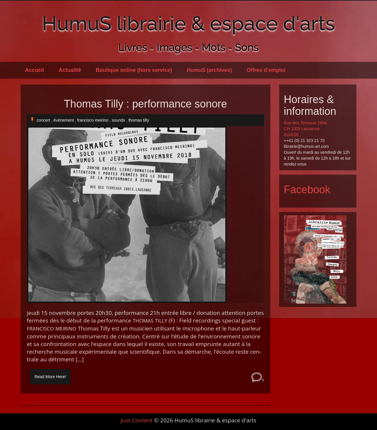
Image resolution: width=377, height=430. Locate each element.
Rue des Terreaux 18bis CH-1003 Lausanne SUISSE (306, 128)
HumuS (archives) (209, 70)
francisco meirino (92, 120)
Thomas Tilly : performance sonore (145, 104)
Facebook (307, 189)
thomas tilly (138, 120)
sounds (118, 120)
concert (43, 120)
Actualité (70, 70)
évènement (64, 120)
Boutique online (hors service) (134, 70)
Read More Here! (50, 376)
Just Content (137, 420)
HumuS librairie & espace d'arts (188, 23)
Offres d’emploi (266, 70)
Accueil (34, 70)
